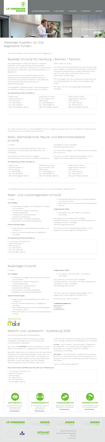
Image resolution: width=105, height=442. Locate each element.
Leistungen (59, 11)
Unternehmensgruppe (40, 11)
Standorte (86, 11)
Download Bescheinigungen (66, 433)
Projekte (73, 11)
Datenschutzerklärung (68, 431)
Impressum (72, 438)
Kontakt (99, 11)
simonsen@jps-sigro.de (59, 309)
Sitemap (73, 436)
